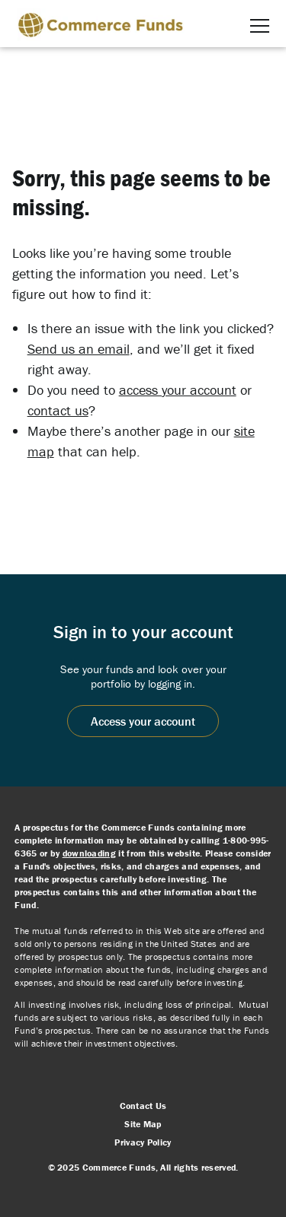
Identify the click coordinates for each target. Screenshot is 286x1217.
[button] (259, 26)
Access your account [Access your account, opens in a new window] (143, 721)
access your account (177, 390)
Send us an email (78, 348)
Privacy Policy (142, 1142)
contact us (57, 410)
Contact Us (143, 1105)
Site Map (142, 1124)
